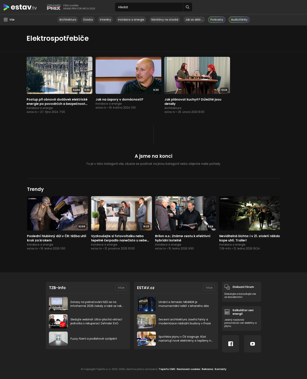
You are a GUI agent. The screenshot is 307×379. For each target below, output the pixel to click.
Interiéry (105, 20)
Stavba (88, 20)
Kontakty (220, 367)
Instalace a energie (131, 20)
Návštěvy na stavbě (164, 20)
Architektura (67, 20)
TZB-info (57, 285)
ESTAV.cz (145, 285)
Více (121, 286)
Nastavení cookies (188, 367)
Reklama (207, 367)
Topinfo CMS (167, 367)
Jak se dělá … (194, 20)
